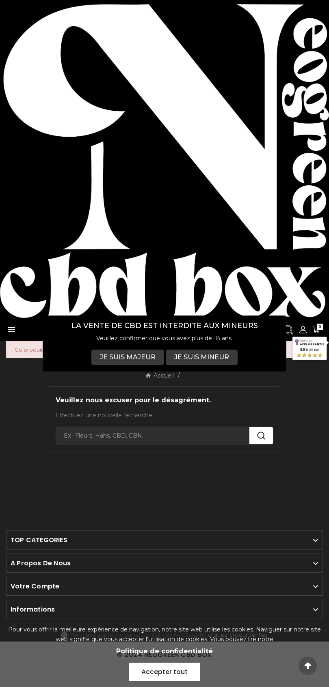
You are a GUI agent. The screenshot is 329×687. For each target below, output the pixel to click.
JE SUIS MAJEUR (128, 357)
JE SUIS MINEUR (201, 357)
